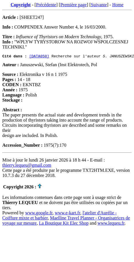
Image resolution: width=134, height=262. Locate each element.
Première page (73, 4)
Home (117, 4)
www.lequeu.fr (110, 223)
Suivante (99, 4)
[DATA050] (39, 56)
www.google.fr (38, 213)
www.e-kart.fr (67, 213)
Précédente (46, 4)
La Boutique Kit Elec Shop (63, 223)
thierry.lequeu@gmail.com (26, 166)
